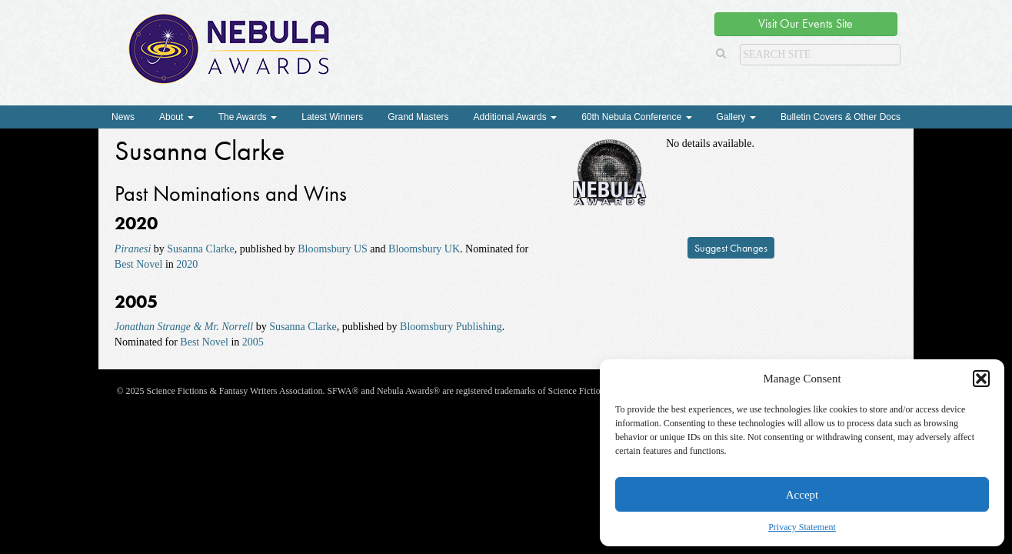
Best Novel (139, 264)
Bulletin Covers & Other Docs (840, 117)
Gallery (736, 117)
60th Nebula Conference (636, 117)
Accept (802, 495)
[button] (981, 378)
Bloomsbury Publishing (451, 326)
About (176, 117)
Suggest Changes (730, 248)
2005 (253, 342)
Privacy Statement (802, 527)
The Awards (247, 117)
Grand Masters (418, 117)
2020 (187, 264)
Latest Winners (332, 117)
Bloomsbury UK (424, 249)
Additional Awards (516, 117)
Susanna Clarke (200, 249)
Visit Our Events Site (805, 23)
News (123, 117)
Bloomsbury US (333, 249)
